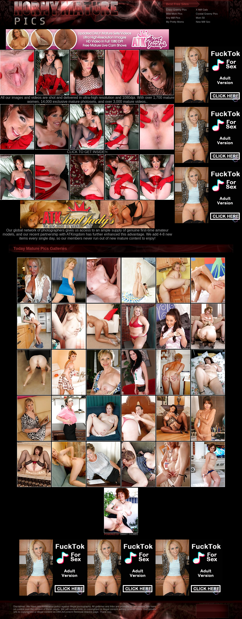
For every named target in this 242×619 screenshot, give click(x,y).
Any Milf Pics (173, 17)
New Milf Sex (203, 21)
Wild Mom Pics (174, 13)
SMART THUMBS (129, 534)
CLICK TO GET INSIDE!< (87, 152)
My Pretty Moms (175, 21)
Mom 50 (200, 17)
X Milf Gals (202, 9)
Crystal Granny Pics (207, 13)
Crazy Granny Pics (176, 9)
